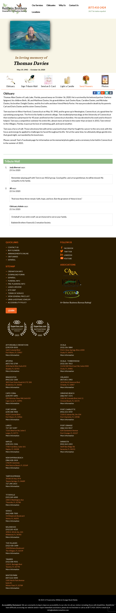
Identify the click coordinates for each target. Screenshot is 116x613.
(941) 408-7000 (12, 513)
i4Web (58, 600)
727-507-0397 (11, 428)
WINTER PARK (11, 575)
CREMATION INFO (15, 271)
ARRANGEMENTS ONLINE (18, 254)
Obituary (10, 86)
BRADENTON (11, 377)
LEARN (11, 310)
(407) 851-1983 (66, 380)
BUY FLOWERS (13, 250)
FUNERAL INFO (14, 281)
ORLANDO (64, 377)
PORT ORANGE (66, 425)
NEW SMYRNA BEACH (14, 458)
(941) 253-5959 (66, 412)
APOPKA (9, 361)
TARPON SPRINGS (13, 476)
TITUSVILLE (10, 495)
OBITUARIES (13, 257)
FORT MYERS (11, 409)
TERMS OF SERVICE (16, 293)
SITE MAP (12, 290)
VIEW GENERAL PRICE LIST (19, 296)
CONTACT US (13, 247)
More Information (12, 355)
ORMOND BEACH (67, 393)
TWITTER (66, 252)
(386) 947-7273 (66, 396)
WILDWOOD (11, 527)
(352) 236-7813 (66, 364)
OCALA (63, 345)
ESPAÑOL (12, 260)
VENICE (9, 511)
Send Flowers (86, 86)
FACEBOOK (66, 248)
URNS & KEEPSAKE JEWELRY (19, 299)
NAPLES (9, 442)
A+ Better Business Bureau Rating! (75, 302)
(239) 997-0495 (12, 396)
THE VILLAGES (11, 543)
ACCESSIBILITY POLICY (17, 302)
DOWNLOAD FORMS (16, 275)
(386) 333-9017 (66, 428)
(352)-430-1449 (12, 546)
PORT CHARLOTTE (67, 409)
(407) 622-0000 (12, 578)
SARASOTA (64, 442)
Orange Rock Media (69, 600)
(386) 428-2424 (12, 460)
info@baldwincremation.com (58, 610)
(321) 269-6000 (12, 497)
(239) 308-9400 (12, 412)
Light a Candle (67, 86)
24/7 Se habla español (97, 11)
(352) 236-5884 (66, 347)
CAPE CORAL (11, 393)
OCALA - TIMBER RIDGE (70, 361)
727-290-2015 (11, 484)
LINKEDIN (66, 255)
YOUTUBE (66, 258)
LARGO (8, 425)
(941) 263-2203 (66, 444)
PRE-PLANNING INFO (16, 284)
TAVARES (9, 559)
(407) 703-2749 (12, 364)
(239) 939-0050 (12, 347)
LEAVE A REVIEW (14, 287)
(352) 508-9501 (12, 562)
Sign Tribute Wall (29, 86)
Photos (105, 86)
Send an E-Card (48, 86)
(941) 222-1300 (12, 380)
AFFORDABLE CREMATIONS (17, 345)
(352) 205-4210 (12, 529)
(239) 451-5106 (12, 444)
